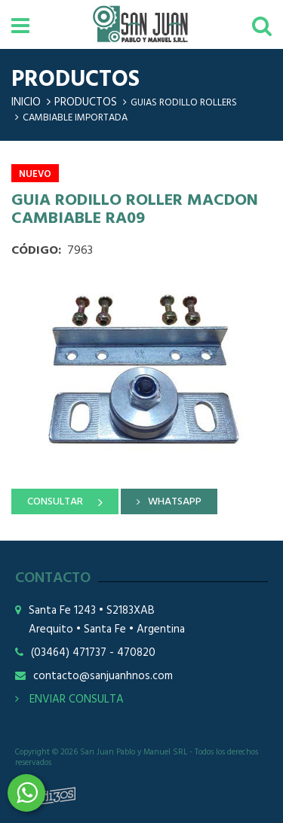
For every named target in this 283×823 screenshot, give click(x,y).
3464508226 (26, 793)
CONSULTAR (55, 502)
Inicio (26, 102)
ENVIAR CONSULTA (69, 699)
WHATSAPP (174, 502)
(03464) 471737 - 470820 (93, 653)
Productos (85, 102)
